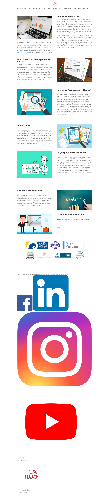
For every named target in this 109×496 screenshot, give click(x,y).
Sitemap (58, 274)
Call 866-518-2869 (21, 457)
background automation (22, 77)
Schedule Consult (21, 459)
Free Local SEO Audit (21, 460)
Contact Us (66, 8)
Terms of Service (64, 274)
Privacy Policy (52, 274)
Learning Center (57, 8)
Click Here (59, 227)
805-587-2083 (23, 494)
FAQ (30, 8)
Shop (74, 8)
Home (19, 8)
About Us (24, 8)
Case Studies (47, 8)
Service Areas (81, 8)
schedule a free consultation (23, 52)
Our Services (36, 8)
